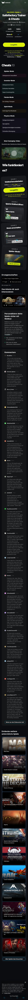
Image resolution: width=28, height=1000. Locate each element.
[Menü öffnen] (25, 2)
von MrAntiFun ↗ (18, 36)
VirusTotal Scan (9, 36)
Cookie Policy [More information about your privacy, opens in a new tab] (7, 993)
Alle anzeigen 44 (6, 285)
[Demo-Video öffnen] (14, 153)
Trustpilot (7, 334)
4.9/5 (9, 29)
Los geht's (13, 45)
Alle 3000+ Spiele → (14, 12)
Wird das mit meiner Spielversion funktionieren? (13, 343)
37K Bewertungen (10, 31)
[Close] (25, 982)
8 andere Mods (19, 55)
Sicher (9, 34)
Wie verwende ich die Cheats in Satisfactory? (14, 338)
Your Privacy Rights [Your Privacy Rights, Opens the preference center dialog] (14, 996)
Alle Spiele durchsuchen (14, 959)
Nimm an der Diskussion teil (15, 722)
